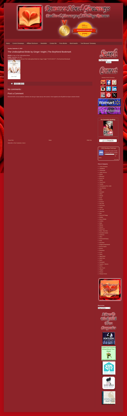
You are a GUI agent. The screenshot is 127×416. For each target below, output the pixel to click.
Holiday (101, 217)
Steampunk (102, 262)
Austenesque (102, 170)
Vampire (101, 270)
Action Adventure (103, 166)
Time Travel (102, 268)
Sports (100, 260)
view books (116, 159)
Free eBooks (63, 43)
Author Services (103, 172)
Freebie (101, 207)
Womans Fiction (103, 273)
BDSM (101, 174)
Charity (101, 180)
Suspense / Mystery (103, 264)
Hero (100, 213)
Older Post (89, 140)
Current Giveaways (18, 43)
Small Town (102, 258)
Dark (100, 190)
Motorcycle (102, 229)
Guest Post (101, 211)
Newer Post (11, 140)
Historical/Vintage (103, 215)
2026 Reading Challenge (108, 148)
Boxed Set (101, 178)
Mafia (100, 223)
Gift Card (101, 209)
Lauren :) (107, 150)
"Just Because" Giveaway (88, 43)
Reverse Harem (102, 246)
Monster (101, 227)
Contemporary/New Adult (105, 186)
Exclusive (101, 201)
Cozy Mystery (102, 188)
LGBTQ (101, 221)
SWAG (101, 266)
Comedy (101, 184)
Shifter (101, 254)
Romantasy (102, 250)
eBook (100, 194)
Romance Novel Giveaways (108, 77)
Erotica (101, 199)
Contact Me (53, 43)
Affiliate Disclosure (32, 43)
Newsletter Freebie (103, 233)
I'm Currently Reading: (108, 119)
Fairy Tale (101, 203)
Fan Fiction (102, 205)
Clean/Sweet (102, 182)
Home (8, 43)
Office (100, 236)
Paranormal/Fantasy (104, 238)
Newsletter (44, 43)
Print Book (101, 242)
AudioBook (102, 168)
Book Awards (74, 43)
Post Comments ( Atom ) (19, 143)
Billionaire (101, 176)
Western (101, 272)
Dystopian (101, 192)
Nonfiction (101, 234)
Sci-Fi (100, 252)
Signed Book (102, 256)
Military (101, 225)
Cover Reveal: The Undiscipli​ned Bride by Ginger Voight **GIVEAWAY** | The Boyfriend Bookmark (43, 59)
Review (101, 248)
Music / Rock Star (103, 231)
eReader (101, 195)
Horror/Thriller (102, 219)
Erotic (100, 197)
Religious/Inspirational (104, 244)
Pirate (100, 240)
